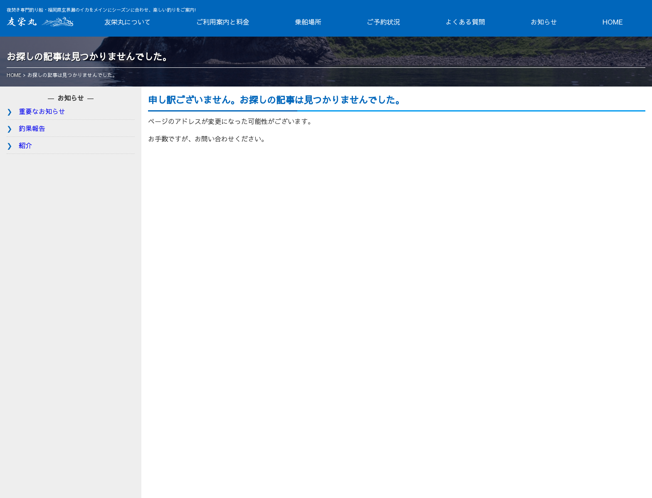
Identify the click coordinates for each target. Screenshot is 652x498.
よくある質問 (465, 21)
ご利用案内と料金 (222, 21)
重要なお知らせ (42, 111)
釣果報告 (32, 128)
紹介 (25, 145)
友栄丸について (127, 21)
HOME (613, 21)
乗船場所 (308, 21)
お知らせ (544, 21)
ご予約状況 (383, 21)
